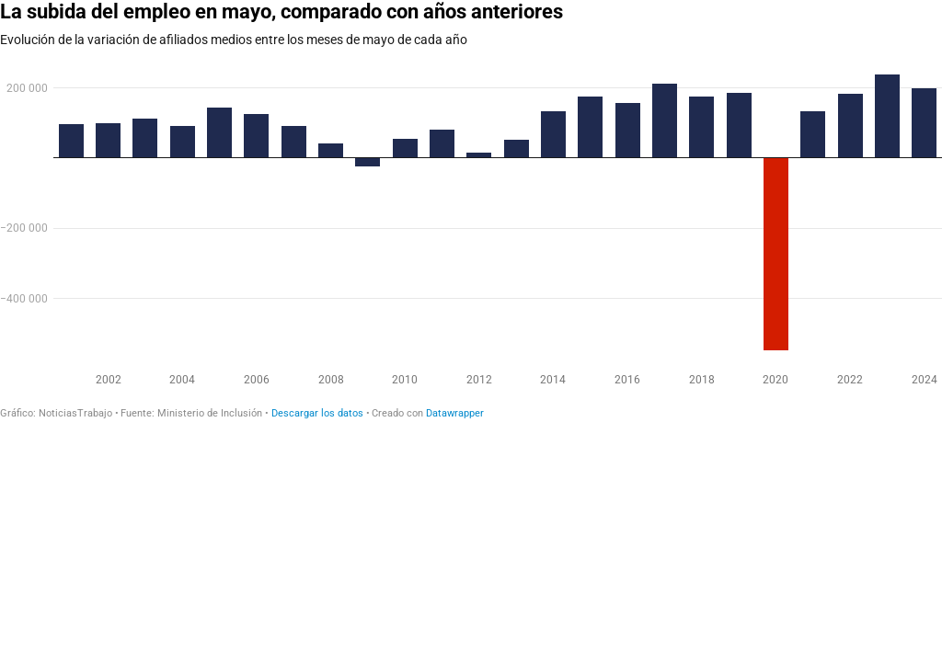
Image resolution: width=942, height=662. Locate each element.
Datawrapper (455, 413)
